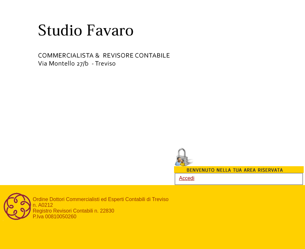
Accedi (186, 178)
